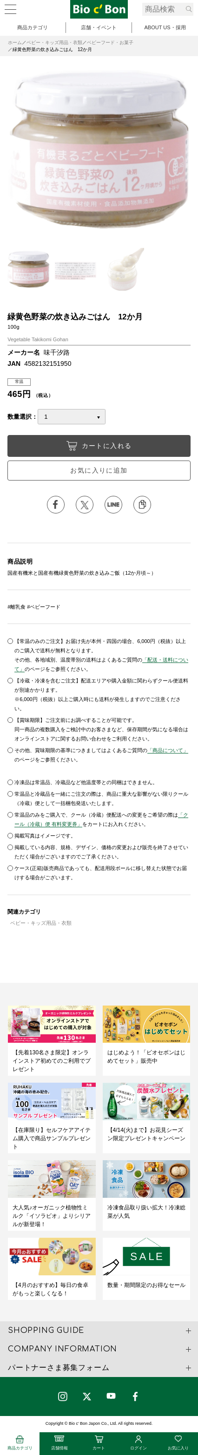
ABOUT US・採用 (164, 27)
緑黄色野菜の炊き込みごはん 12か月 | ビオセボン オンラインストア (99, 9)
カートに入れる (99, 446)
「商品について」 (167, 750)
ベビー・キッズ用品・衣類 (54, 42)
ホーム (15, 42)
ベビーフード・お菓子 (110, 42)
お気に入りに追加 (98, 470)
